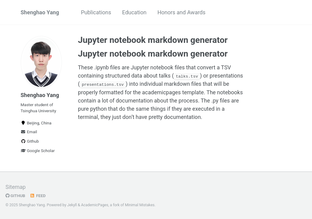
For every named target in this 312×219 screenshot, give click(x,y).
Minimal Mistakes (139, 205)
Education (134, 12)
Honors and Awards (182, 12)
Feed (38, 195)
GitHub (15, 195)
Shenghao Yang (40, 12)
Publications (96, 12)
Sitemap (15, 187)
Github (30, 141)
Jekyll (72, 205)
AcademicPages (94, 205)
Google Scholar (38, 150)
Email (29, 131)
